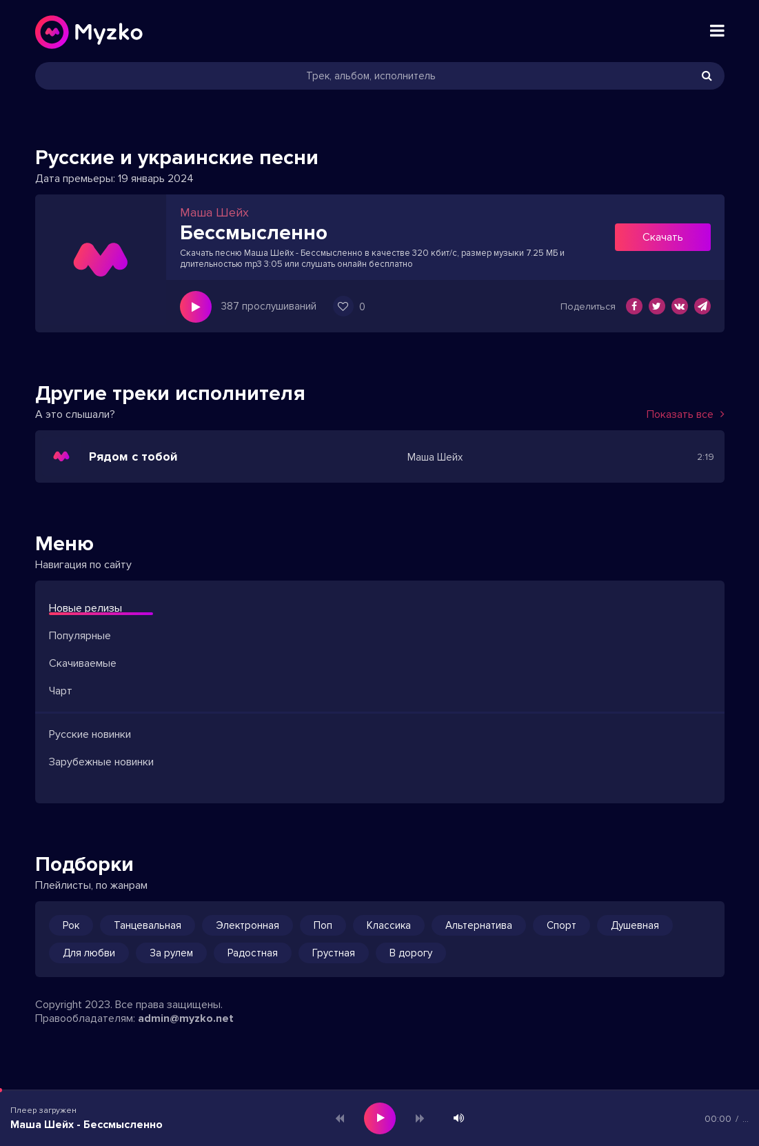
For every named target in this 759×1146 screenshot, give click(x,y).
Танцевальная (147, 925)
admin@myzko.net (186, 1018)
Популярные (80, 636)
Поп (323, 925)
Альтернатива (478, 925)
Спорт (561, 925)
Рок (71, 925)
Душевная (635, 925)
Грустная (333, 953)
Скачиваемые (83, 663)
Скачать (662, 237)
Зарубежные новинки (101, 762)
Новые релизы (85, 608)
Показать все (686, 414)
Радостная (252, 953)
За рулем (171, 953)
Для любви (89, 953)
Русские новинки (90, 734)
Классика (389, 925)
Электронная (247, 925)
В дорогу (410, 953)
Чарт (60, 691)
